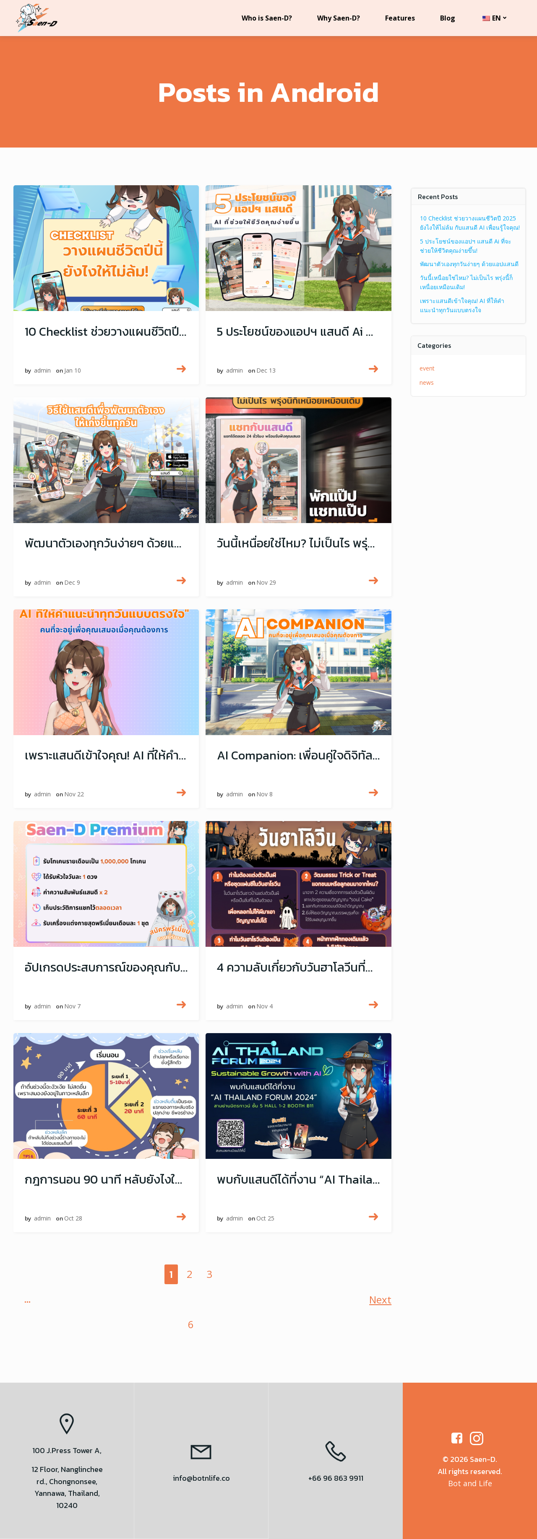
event (427, 366)
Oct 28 (74, 1222)
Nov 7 (73, 1010)
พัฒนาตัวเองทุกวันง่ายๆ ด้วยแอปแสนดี (470, 261)
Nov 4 (266, 1010)
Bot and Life (470, 1484)
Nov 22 (75, 798)
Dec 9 (73, 586)
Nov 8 (266, 798)
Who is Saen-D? (266, 18)
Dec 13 (267, 374)
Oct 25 (267, 1222)
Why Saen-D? (338, 18)
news (427, 379)
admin (43, 374)
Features (399, 18)
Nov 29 (267, 586)
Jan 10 (73, 374)
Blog (447, 18)
